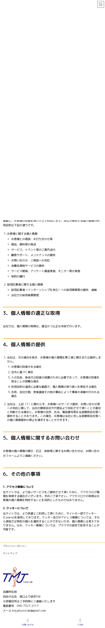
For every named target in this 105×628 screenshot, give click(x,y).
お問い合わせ (28, 622)
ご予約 (80, 622)
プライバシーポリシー (15, 546)
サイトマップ (10, 553)
